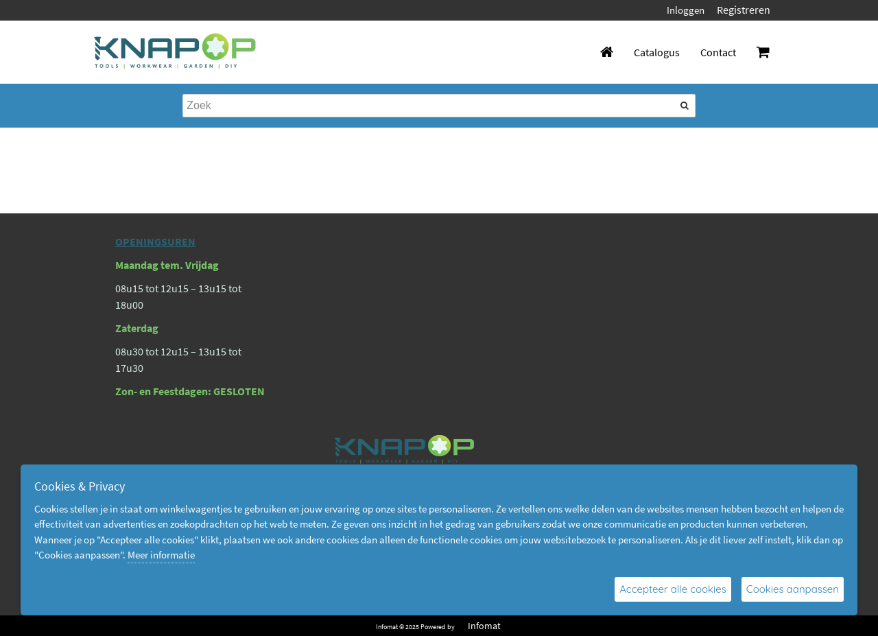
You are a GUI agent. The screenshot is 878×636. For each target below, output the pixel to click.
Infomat (484, 626)
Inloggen (685, 9)
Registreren (743, 9)
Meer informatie (161, 554)
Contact (718, 52)
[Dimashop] (175, 52)
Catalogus (657, 52)
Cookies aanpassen (792, 589)
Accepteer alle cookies (672, 589)
